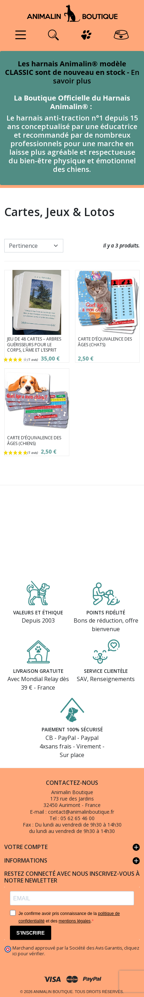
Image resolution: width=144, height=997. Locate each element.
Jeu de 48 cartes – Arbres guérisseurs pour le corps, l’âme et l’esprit (34, 344)
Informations (72, 860)
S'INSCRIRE (30, 933)
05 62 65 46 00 (77, 818)
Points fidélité (105, 612)
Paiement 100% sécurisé (72, 729)
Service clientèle (106, 670)
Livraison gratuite (38, 670)
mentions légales (75, 921)
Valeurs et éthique (38, 612)
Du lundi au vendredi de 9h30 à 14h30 (78, 824)
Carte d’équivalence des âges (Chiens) (34, 440)
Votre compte (72, 847)
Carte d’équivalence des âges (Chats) (105, 342)
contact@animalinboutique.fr (81, 811)
